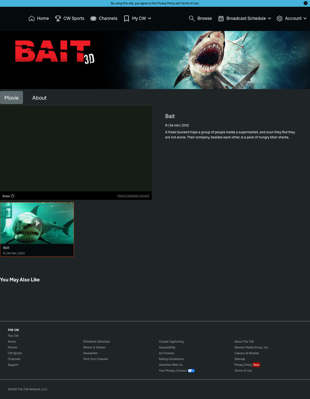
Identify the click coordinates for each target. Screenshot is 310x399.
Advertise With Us (171, 365)
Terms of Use (190, 3)
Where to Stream (94, 347)
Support (13, 365)
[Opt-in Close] (306, 3)
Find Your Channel (95, 359)
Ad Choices (166, 353)
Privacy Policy (166, 3)
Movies (12, 347)
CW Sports (15, 353)
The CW (10, 17)
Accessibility (167, 347)
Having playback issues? (133, 195)
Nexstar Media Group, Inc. (251, 347)
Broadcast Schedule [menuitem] (244, 18)
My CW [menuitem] (137, 18)
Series (12, 341)
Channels (14, 359)
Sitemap (239, 359)
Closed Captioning (171, 341)
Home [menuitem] (39, 18)
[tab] (11, 97)
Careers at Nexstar (246, 353)
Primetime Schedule (96, 341)
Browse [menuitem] (200, 18)
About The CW (244, 341)
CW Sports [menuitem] (69, 18)
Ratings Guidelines (171, 359)
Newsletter (90, 353)
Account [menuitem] (291, 18)
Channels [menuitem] (103, 18)
